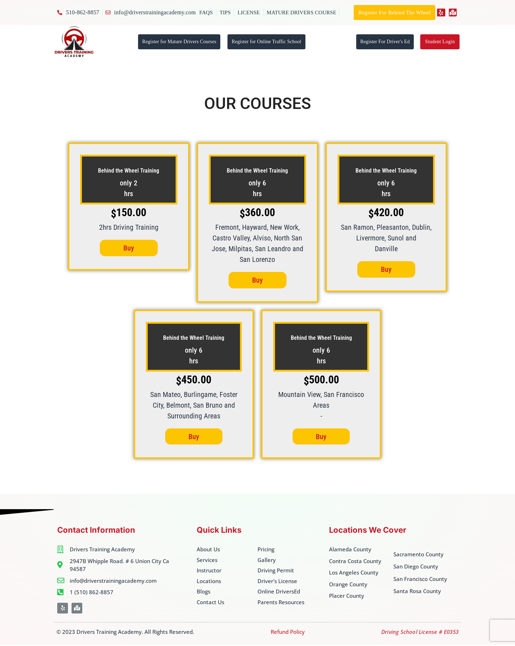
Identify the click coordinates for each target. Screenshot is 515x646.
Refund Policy (288, 632)
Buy (128, 248)
